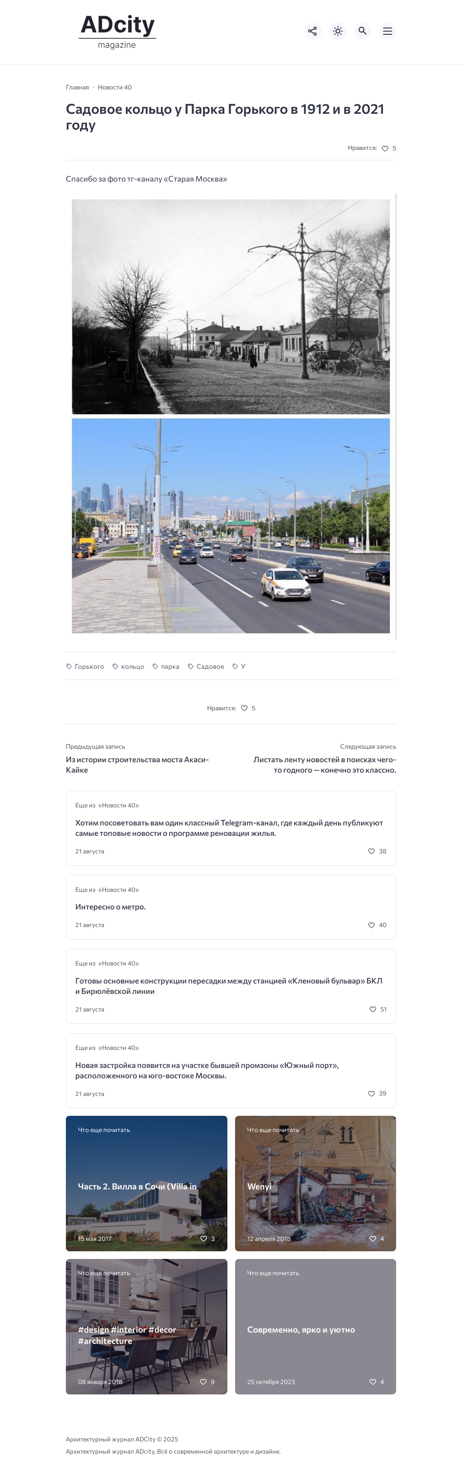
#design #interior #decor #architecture (127, 1335)
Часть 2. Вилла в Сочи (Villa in (137, 1186)
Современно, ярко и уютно (301, 1329)
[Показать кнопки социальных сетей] (313, 31)
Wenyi (259, 1186)
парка (170, 666)
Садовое (210, 666)
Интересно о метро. (110, 906)
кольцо (132, 666)
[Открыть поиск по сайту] (362, 31)
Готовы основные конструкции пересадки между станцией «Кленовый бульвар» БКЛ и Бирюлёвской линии (229, 986)
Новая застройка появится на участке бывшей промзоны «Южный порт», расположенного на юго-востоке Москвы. (207, 1070)
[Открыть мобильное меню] (387, 31)
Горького (89, 666)
